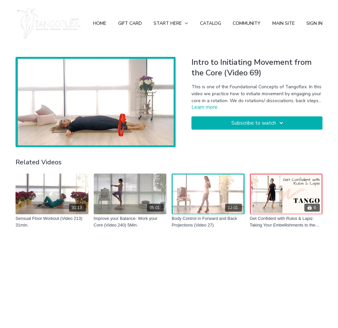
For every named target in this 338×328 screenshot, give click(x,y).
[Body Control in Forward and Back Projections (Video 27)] (208, 221)
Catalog (210, 23)
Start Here (170, 23)
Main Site (283, 23)
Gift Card (130, 23)
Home (99, 23)
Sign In (314, 23)
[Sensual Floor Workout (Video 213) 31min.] (52, 221)
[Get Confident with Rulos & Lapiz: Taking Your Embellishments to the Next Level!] (286, 221)
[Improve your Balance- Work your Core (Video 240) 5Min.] (130, 221)
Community (246, 23)
